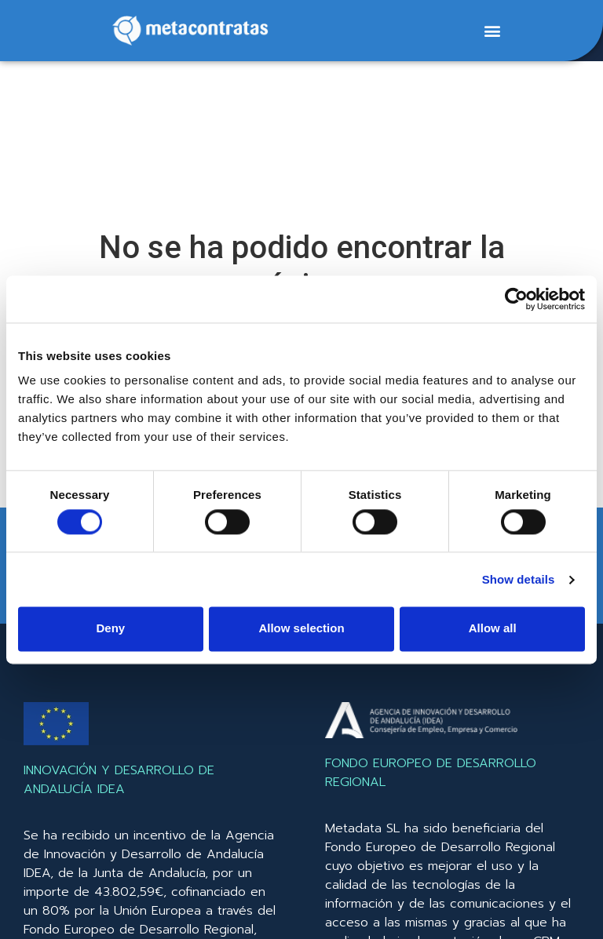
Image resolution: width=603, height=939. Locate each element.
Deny (110, 628)
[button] (492, 31)
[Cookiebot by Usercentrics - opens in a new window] (516, 299)
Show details (518, 579)
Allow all (493, 628)
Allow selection (301, 628)
